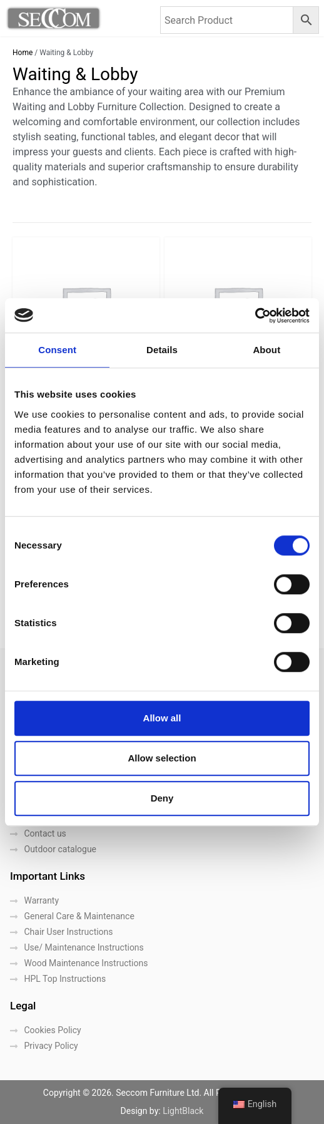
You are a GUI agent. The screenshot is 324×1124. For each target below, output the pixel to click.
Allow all (162, 718)
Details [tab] (162, 349)
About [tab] (266, 349)
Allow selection (162, 758)
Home (23, 52)
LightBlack (183, 1111)
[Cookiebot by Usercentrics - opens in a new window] (255, 315)
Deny (162, 798)
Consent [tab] (57, 349)
